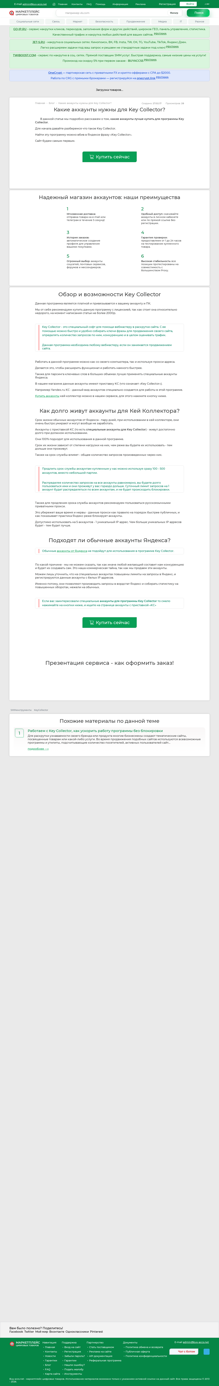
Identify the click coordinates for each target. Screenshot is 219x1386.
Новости (50, 1356)
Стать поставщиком (101, 1347)
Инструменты (73, 1373)
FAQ (47, 1369)
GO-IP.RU (20, 29)
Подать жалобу (73, 1369)
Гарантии (51, 1360)
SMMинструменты (21, 710)
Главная (40, 103)
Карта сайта (52, 1373)
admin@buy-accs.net (35, 4)
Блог (52, 103)
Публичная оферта (138, 1351)
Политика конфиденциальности (146, 1356)
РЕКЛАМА (160, 33)
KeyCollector (41, 710)
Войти (190, 3)
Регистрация (167, 4)
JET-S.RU (39, 42)
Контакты (51, 1351)
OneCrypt (55, 72)
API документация (100, 1356)
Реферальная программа (105, 1360)
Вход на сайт (72, 1347)
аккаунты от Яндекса (72, 551)
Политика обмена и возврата (144, 1347)
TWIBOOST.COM (24, 55)
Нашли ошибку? (74, 1365)
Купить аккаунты (47, 396)
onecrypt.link (146, 78)
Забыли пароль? (74, 1356)
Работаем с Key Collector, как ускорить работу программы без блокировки (95, 731)
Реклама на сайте (100, 1351)
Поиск (199, 12)
